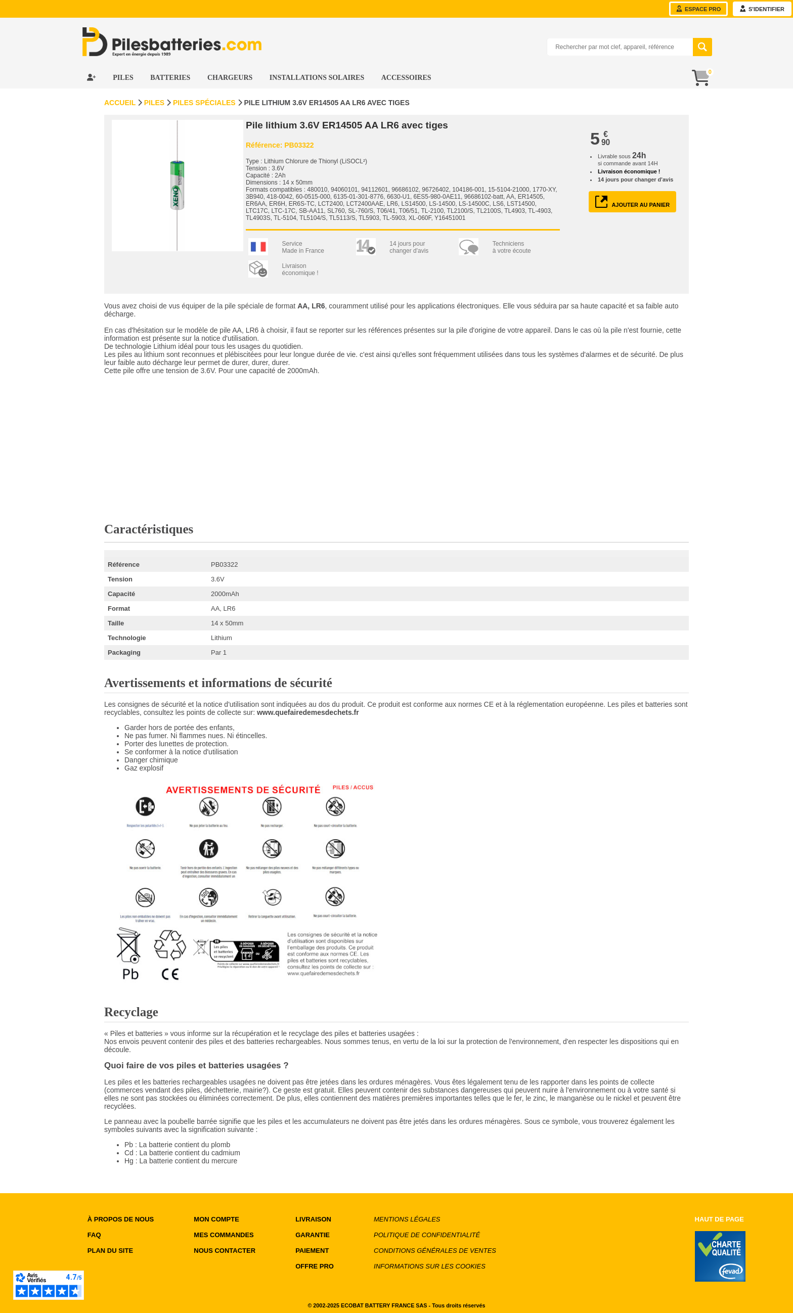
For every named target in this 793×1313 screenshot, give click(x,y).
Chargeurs (230, 77)
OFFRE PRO (314, 1266)
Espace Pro (698, 9)
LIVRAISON (313, 1219)
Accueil (120, 103)
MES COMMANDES (223, 1235)
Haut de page (719, 1219)
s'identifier (762, 9)
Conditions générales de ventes (435, 1250)
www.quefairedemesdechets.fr (308, 712)
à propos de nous (120, 1219)
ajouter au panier (632, 202)
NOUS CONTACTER (224, 1250)
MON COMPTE (216, 1219)
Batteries (171, 77)
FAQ (94, 1235)
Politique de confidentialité (427, 1235)
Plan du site (110, 1250)
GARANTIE (312, 1235)
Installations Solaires (318, 77)
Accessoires (406, 77)
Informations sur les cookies (430, 1266)
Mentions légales (407, 1219)
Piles (124, 77)
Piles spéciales (204, 103)
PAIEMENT (312, 1250)
